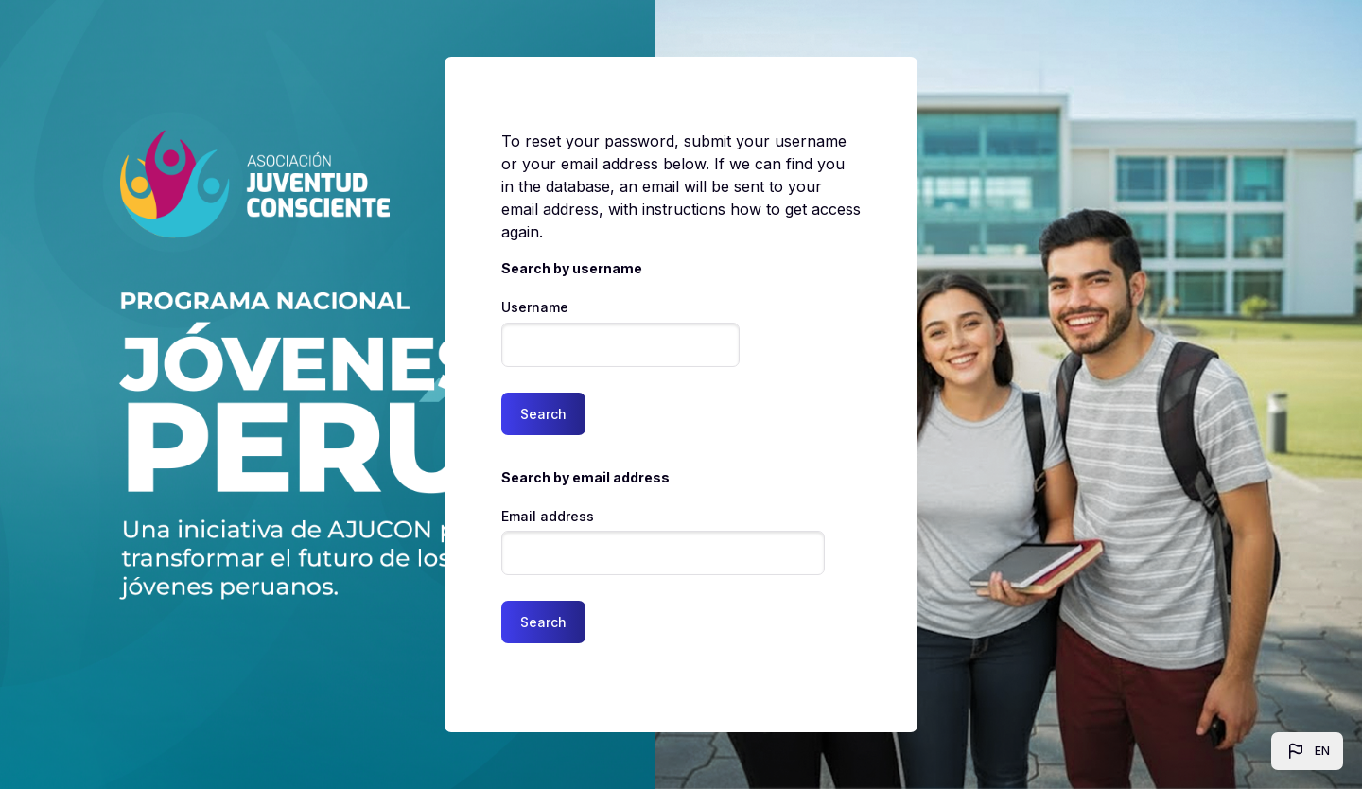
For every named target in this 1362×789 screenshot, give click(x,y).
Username (534, 307)
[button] (1307, 751)
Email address (547, 516)
